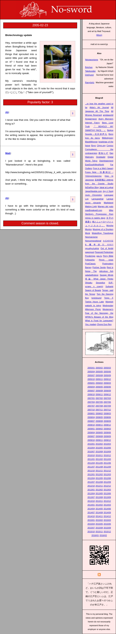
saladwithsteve (91, 275)
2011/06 (107, 463)
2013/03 (107, 489)
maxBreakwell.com (93, 210)
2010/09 (107, 451)
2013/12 (107, 501)
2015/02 (99, 520)
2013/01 (91, 489)
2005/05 (99, 371)
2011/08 (99, 467)
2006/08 (99, 390)
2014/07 (91, 512)
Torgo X (108, 298)
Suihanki (109, 286)
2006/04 (91, 387)
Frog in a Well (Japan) (103, 168)
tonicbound (96, 298)
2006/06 (107, 387)
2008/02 (99, 413)
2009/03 (107, 429)
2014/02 (99, 505)
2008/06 (107, 417)
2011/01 (91, 459)
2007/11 (99, 410)
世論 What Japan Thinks (99, 279)
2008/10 (91, 425)
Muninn (88, 229)
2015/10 (91, 531)
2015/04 (91, 524)
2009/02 (99, 429)
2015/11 (99, 531)
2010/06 (107, 448)
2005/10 (91, 379)
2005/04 (91, 371)
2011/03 (107, 459)
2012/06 (107, 478)
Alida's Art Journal (99, 107)
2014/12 (107, 516)
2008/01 (91, 413)
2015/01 (91, 520)
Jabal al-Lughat (106, 187)
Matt (7, 153)
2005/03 (107, 368)
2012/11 (99, 486)
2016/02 (103, 535)
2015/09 (107, 528)
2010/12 (107, 455)
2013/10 (91, 501)
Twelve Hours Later (94, 302)
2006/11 (99, 394)
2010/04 (91, 448)
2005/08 (99, 375)
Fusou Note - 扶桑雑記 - (99, 172)
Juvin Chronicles (93, 195)
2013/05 (99, 493)
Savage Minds (106, 275)
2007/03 (107, 398)
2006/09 (107, 390)
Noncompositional (93, 241)
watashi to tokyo (93, 305)
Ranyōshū (89, 82)
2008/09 (107, 421)
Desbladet (100, 157)
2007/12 (107, 410)
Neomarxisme (91, 237)
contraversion (91, 153)
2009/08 (99, 436)
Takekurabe (90, 71)
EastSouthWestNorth (94, 164)
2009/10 (91, 440)
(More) (99, 35)
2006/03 (107, 383)
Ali (7, 112)
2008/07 (91, 421)
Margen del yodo (105, 206)
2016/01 (95, 535)
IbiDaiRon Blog (92, 187)
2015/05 (99, 524)
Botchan (89, 67)
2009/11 (99, 440)
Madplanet (108, 202)
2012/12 (107, 486)
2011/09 (107, 467)
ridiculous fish (106, 271)
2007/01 (91, 398)
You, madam (90, 324)
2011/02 (99, 459)
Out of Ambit (107, 248)
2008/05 (99, 417)
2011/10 (91, 470)
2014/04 (91, 509)
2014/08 (99, 512)
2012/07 (91, 482)
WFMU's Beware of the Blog (99, 317)
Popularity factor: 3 (40, 102)
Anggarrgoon (91, 119)
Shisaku (88, 282)
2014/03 (107, 505)
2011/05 (99, 463)
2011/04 (91, 463)
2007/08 (99, 406)
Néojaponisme (91, 59)
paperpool (89, 252)
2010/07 (91, 451)
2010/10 (91, 455)
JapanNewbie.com (93, 191)
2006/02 (99, 383)
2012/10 (91, 486)
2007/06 (107, 402)
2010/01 (91, 444)
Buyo (93, 145)
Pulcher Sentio (99, 267)
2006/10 (91, 394)
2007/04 (91, 402)
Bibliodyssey (107, 138)
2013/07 (91, 497)
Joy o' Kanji (108, 191)
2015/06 (107, 524)
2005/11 (99, 379)
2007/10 (91, 410)
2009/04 (91, 432)
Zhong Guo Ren (104, 324)
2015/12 (107, 531)
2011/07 (91, 467)
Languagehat (97, 199)
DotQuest (89, 75)
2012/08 (99, 482)
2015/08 (99, 528)
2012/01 (91, 474)
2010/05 (99, 448)
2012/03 (107, 474)
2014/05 (99, 509)
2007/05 (99, 402)
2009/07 (91, 436)
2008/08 (99, 421)
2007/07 (91, 406)
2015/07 (91, 528)
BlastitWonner (91, 142)
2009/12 (107, 440)
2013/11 (99, 501)
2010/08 (99, 451)
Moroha (109, 225)
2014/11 (99, 516)
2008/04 (91, 417)
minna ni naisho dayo (95, 218)
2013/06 (107, 493)
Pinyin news (106, 260)
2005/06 (107, 371)
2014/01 (91, 505)
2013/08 (99, 497)
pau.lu (99, 256)
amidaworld (108, 115)
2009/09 (107, 436)
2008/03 (107, 413)
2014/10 (91, 516)
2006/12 (107, 394)
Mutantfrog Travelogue (102, 233)
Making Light (91, 206)
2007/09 (107, 406)
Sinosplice (100, 282)
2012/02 (99, 474)
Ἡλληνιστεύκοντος (93, 176)
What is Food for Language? (99, 320)
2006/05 (99, 387)
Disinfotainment (106, 161)
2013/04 (91, 493)
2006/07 (91, 390)
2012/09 (107, 482)
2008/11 (99, 425)
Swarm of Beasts (93, 290)
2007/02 (99, 398)
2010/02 (99, 444)
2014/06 (107, 509)
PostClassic (90, 263)
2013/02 (99, 489)
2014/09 (107, 512)
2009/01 (91, 429)
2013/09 (107, 497)
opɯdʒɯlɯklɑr (92, 248)
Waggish (109, 302)
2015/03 (107, 520)
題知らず (103, 153)
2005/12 (107, 379)
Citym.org (101, 145)
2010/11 (99, 455)
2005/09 (107, 375)
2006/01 (91, 383)
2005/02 (99, 368)
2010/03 (107, 444)
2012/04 (91, 478)
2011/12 (107, 470)
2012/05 (99, 478)
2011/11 (99, 470)
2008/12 (107, 425)
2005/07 (91, 375)
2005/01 (91, 368)
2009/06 (107, 432)
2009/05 (99, 432)
